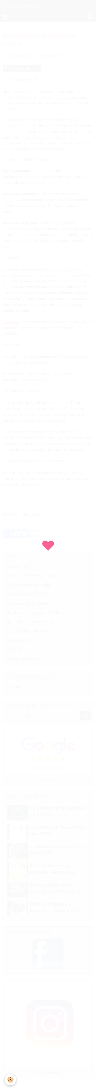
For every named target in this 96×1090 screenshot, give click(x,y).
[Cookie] (10, 1079)
